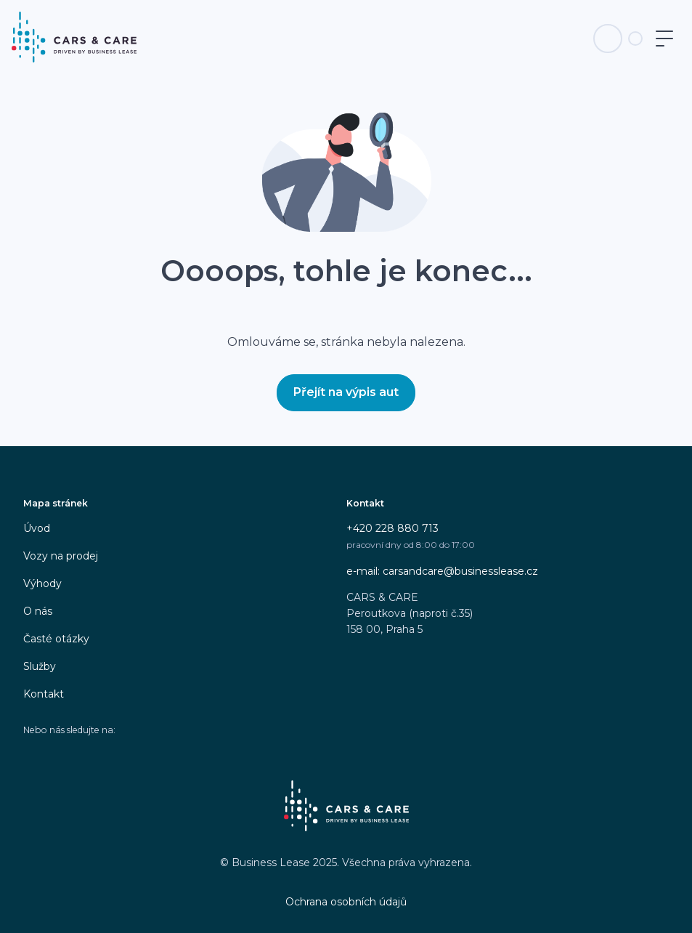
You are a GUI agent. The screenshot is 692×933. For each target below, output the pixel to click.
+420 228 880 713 (392, 528)
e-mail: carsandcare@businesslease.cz (442, 571)
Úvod (36, 528)
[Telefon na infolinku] (607, 38)
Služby (39, 666)
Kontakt (43, 693)
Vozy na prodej (60, 555)
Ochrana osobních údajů (346, 901)
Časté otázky (56, 638)
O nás (37, 611)
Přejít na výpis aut (346, 392)
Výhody (42, 583)
